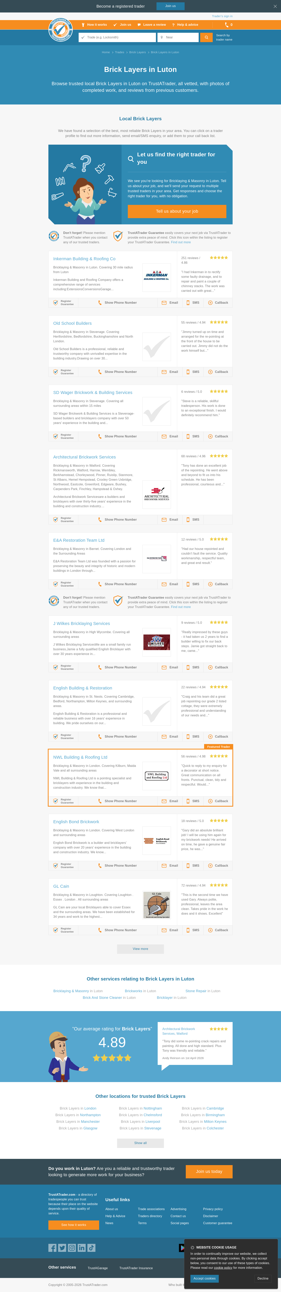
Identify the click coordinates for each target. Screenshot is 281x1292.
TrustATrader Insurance (136, 1268)
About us (111, 1209)
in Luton (78, 991)
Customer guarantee (217, 1223)
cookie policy (223, 1267)
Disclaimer (210, 1216)
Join (170, 6)
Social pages (180, 1223)
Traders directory (150, 1216)
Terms (142, 1223)
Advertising (178, 1209)
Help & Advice (115, 1216)
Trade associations (151, 1209)
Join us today (209, 1171)
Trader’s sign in (222, 16)
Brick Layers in (78, 1108)
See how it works (73, 1225)
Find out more (181, 242)
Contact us (178, 1216)
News (109, 1223)
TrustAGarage (98, 1268)
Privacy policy (213, 1209)
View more (140, 948)
